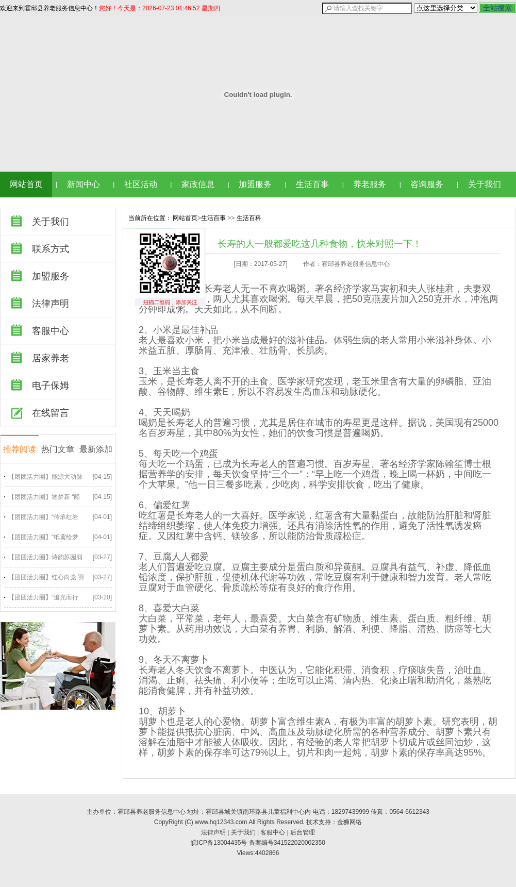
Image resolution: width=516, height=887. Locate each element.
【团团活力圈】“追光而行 (43, 597)
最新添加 (95, 449)
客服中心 (50, 331)
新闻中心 (83, 184)
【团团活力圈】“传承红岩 (43, 517)
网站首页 (26, 184)
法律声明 (50, 303)
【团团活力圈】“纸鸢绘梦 (43, 537)
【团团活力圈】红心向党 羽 (46, 577)
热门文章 (57, 449)
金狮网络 (349, 822)
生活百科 (249, 218)
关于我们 (484, 184)
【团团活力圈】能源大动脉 (45, 476)
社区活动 (140, 184)
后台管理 (302, 832)
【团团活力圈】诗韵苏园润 (45, 557)
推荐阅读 (19, 449)
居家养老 (50, 358)
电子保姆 (50, 385)
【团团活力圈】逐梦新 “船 (44, 496)
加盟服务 (255, 184)
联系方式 (50, 249)
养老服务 (369, 184)
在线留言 (50, 413)
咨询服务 (426, 184)
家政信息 (197, 184)
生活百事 (312, 184)
